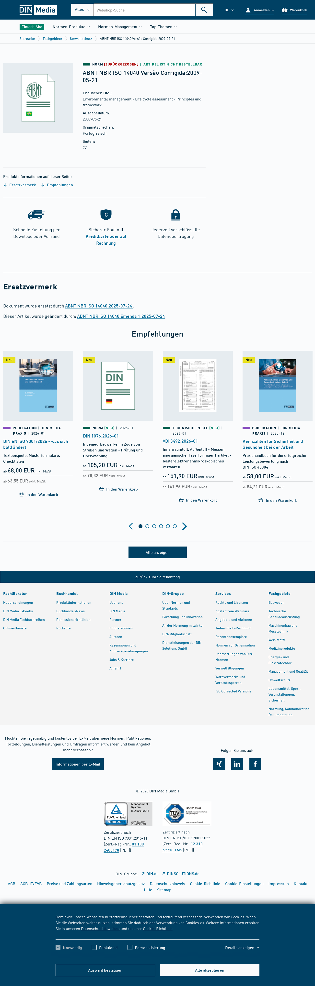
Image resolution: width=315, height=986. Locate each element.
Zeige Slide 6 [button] (175, 526)
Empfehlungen (57, 184)
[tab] (140, 526)
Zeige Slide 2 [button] (147, 526)
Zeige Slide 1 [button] (140, 526)
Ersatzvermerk (19, 184)
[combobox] (153, 10)
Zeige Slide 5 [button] (168, 526)
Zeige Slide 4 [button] (161, 526)
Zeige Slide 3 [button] (154, 526)
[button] (259, 10)
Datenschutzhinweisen (100, 928)
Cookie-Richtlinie (158, 928)
